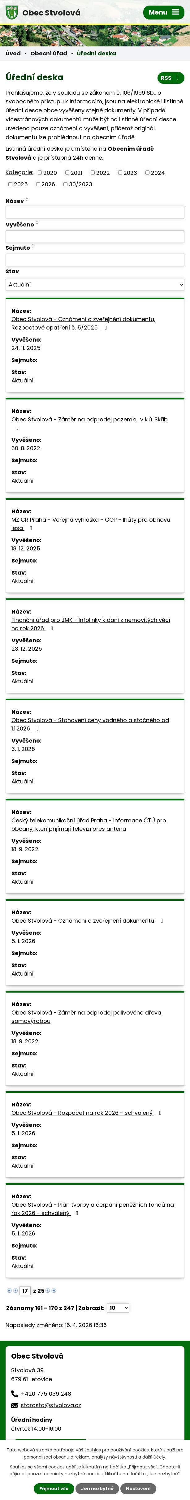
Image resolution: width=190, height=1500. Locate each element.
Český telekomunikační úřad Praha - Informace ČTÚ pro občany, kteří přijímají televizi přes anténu (88, 825)
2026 (48, 184)
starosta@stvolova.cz (51, 1405)
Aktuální (22, 380)
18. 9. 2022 (24, 849)
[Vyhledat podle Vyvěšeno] (95, 237)
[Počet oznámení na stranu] (118, 1308)
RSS (171, 78)
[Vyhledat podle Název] (95, 212)
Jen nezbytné (97, 1488)
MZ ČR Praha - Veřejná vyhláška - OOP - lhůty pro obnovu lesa (90, 524)
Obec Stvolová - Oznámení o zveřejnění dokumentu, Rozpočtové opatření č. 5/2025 (83, 323)
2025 (21, 184)
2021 (76, 172)
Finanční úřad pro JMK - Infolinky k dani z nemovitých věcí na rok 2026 (90, 624)
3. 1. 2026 (23, 749)
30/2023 (80, 184)
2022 (103, 172)
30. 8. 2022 (25, 448)
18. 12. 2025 (25, 548)
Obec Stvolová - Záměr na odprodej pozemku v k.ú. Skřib (89, 423)
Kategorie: (19, 172)
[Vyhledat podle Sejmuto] (95, 260)
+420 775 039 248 (46, 1394)
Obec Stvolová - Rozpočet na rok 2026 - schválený (87, 1113)
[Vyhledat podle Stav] (95, 285)
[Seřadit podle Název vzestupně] (27, 198)
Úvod (13, 53)
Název (15, 201)
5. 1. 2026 (23, 941)
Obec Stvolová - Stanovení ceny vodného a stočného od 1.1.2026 (90, 724)
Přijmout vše (54, 1488)
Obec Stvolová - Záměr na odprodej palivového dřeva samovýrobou (86, 1017)
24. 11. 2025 (26, 348)
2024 (158, 172)
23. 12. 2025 (26, 649)
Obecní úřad (48, 53)
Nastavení (138, 1488)
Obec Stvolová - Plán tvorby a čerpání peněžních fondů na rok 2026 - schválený (92, 1209)
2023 (130, 172)
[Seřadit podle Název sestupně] (27, 200)
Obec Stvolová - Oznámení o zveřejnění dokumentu (88, 921)
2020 (50, 172)
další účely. (154, 1457)
